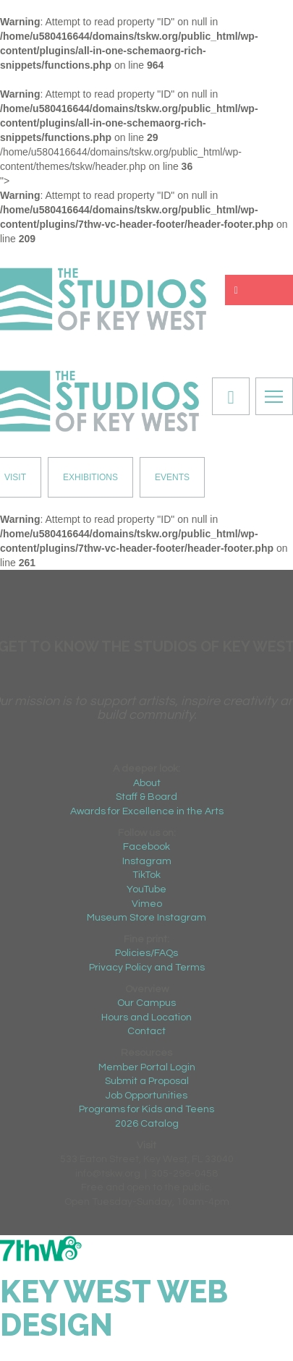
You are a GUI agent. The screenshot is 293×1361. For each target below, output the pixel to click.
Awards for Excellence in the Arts (147, 811)
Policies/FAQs (146, 953)
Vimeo (147, 904)
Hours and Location (146, 1017)
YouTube (146, 889)
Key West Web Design (114, 1308)
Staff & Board (146, 797)
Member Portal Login (146, 1067)
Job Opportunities (146, 1096)
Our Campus (146, 1003)
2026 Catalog (147, 1124)
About (147, 783)
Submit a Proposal (147, 1081)
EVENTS (172, 477)
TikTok (146, 875)
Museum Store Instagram (146, 918)
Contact (146, 1031)
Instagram (146, 861)
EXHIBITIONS (90, 477)
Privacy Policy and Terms (147, 968)
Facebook (146, 847)
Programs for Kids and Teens (146, 1109)
